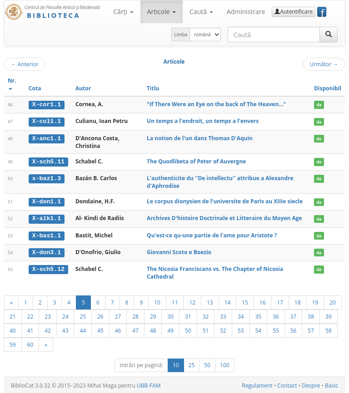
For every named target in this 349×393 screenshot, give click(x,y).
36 (276, 315)
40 (13, 329)
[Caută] (328, 34)
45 (100, 329)
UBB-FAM (149, 384)
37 (293, 315)
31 (188, 315)
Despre (311, 384)
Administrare (246, 11)
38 (311, 315)
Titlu (153, 88)
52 (223, 329)
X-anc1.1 (46, 138)
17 (280, 301)
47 (135, 329)
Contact (287, 384)
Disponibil (327, 88)
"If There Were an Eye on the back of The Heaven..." (216, 104)
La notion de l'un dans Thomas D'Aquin (200, 138)
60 (30, 343)
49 (170, 329)
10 (157, 301)
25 (83, 315)
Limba (180, 34)
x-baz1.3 (46, 178)
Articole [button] (161, 11)
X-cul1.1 (46, 121)
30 (170, 315)
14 (227, 301)
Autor (83, 88)
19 (315, 301)
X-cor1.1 (46, 104)
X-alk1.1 (46, 218)
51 (206, 329)
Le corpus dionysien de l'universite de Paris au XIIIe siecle (225, 201)
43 (65, 329)
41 (30, 329)
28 (135, 315)
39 (328, 315)
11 (175, 301)
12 (192, 301)
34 (241, 315)
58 (328, 329)
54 (258, 329)
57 (311, 329)
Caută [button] (201, 11)
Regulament (257, 384)
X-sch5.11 (48, 161)
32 (206, 315)
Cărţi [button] (123, 11)
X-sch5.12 (48, 268)
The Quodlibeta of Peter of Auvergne (196, 161)
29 (153, 315)
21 (13, 315)
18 (297, 301)
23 (48, 315)
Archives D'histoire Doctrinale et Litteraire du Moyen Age (224, 217)
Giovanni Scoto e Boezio (179, 251)
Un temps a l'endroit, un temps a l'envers (203, 121)
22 (30, 315)
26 (100, 315)
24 (65, 315)
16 (262, 301)
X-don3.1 (46, 251)
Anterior (25, 64)
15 (245, 301)
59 (13, 343)
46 (118, 329)
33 (223, 315)
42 (48, 329)
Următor (324, 64)
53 (241, 329)
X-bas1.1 (46, 235)
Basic (331, 384)
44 (83, 329)
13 (210, 301)
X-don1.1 (46, 201)
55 (276, 329)
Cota (35, 88)
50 (188, 329)
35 (258, 315)
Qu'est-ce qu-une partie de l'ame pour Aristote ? (212, 234)
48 (153, 329)
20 (332, 301)
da (318, 105)
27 (118, 315)
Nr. (12, 83)
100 (224, 364)
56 (293, 329)
